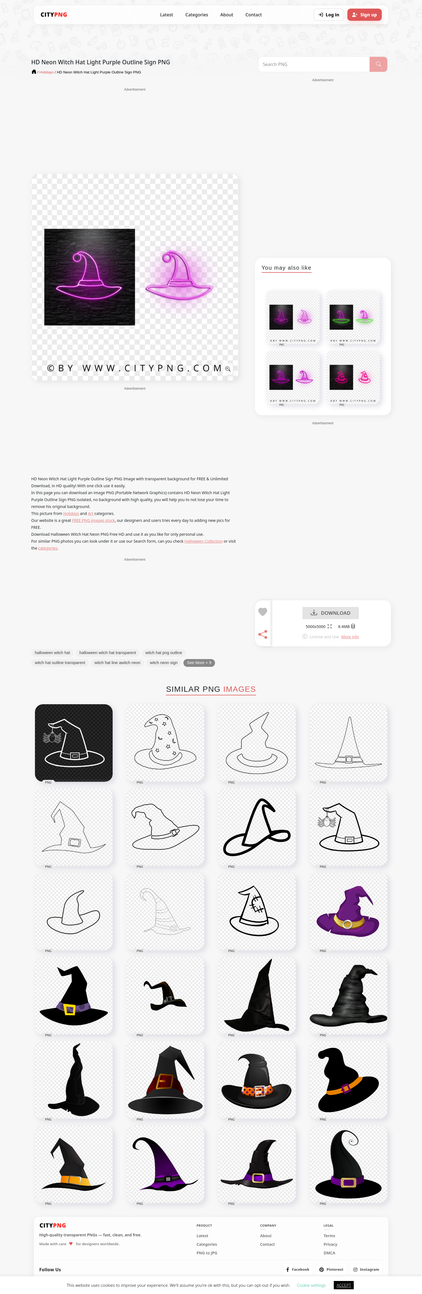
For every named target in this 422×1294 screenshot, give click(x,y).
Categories (196, 15)
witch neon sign (164, 662)
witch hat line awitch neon (117, 662)
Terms (329, 1235)
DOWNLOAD (330, 613)
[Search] (378, 64)
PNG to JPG (207, 1252)
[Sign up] (364, 15)
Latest (166, 15)
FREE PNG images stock (93, 520)
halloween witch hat (52, 652)
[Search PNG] (314, 64)
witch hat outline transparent (60, 662)
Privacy (330, 1244)
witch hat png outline (163, 652)
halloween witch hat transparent (107, 652)
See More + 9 (199, 662)
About (226, 15)
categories (47, 548)
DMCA (329, 1252)
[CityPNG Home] (54, 15)
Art (91, 513)
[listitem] (298, 1270)
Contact (254, 15)
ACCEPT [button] (344, 1285)
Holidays (71, 513)
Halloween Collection (204, 541)
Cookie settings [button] (311, 1285)
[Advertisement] (134, 131)
